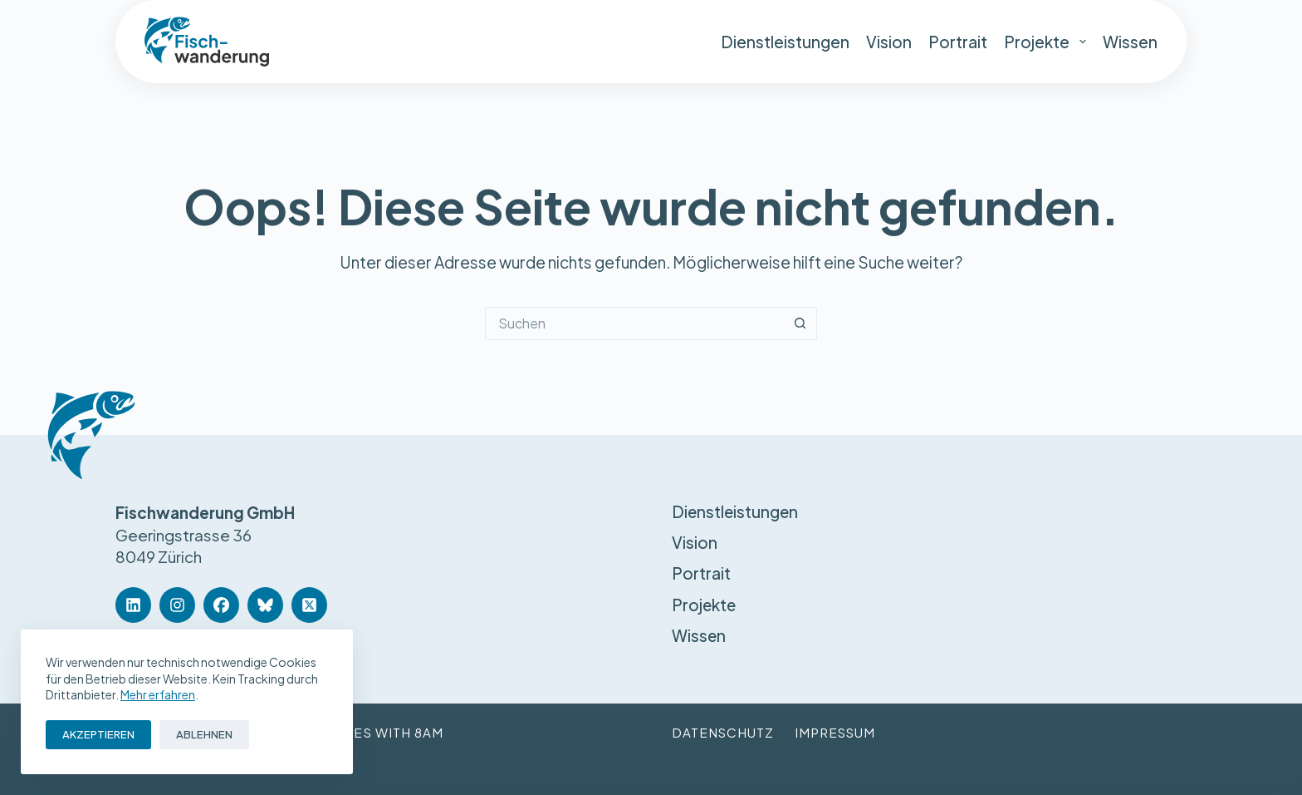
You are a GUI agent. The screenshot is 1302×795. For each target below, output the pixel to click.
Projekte (1045, 42)
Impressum (836, 732)
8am (428, 732)
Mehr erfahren (157, 694)
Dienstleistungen (785, 42)
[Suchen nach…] (634, 323)
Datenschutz (723, 732)
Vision (889, 42)
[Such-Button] (800, 323)
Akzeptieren (98, 734)
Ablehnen (204, 734)
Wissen (1130, 42)
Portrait (957, 42)
